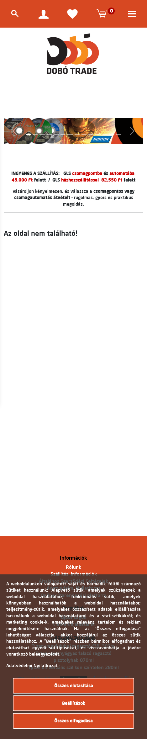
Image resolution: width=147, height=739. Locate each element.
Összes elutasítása (73, 686)
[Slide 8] (77, 134)
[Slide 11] (97, 134)
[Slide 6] (63, 134)
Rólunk (73, 567)
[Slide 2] (35, 134)
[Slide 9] (84, 134)
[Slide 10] (90, 134)
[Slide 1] (28, 134)
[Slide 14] (118, 134)
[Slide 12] (105, 134)
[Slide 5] (56, 134)
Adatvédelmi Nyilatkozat (32, 665)
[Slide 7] (69, 134)
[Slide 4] (49, 134)
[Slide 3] (42, 134)
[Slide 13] (111, 134)
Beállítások (73, 703)
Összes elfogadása (73, 721)
